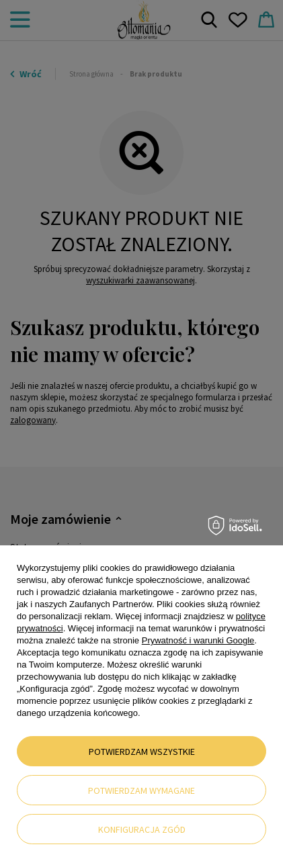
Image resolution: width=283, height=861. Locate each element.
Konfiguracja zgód (142, 829)
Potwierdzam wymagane (141, 790)
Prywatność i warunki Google (198, 640)
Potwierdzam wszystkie (142, 751)
